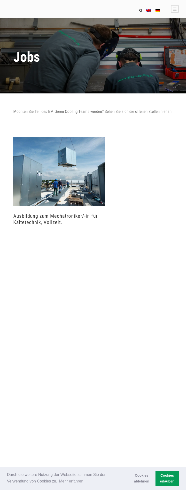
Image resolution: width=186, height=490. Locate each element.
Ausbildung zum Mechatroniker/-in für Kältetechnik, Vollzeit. (55, 219)
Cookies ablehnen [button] (141, 478)
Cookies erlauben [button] (167, 478)
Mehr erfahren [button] (71, 481)
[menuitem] (148, 11)
